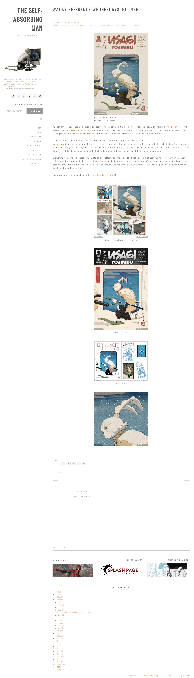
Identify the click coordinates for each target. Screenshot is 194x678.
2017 (58, 644)
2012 (58, 657)
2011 (58, 659)
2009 (58, 664)
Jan (60, 628)
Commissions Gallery (32, 159)
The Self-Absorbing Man (28, 19)
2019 (58, 638)
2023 (58, 599)
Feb (60, 625)
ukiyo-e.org (58, 144)
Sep (60, 610)
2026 (58, 592)
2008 (58, 667)
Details (71, 26)
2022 (58, 631)
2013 (58, 654)
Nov (60, 605)
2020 (58, 636)
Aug (60, 615)
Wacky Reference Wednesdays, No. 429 (74, 613)
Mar (59, 623)
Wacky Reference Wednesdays (125, 26)
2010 (58, 662)
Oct (59, 607)
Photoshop (95, 26)
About (40, 128)
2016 (58, 646)
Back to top (59, 548)
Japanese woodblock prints (79, 130)
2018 (58, 641)
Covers (63, 26)
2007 (58, 670)
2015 (58, 649)
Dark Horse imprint (105, 175)
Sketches (106, 26)
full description (175, 127)
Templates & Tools (33, 146)
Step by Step (36, 163)
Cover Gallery (35, 154)
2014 (58, 651)
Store (40, 132)
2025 (58, 594)
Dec (60, 602)
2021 (58, 633)
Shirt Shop (37, 150)
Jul (59, 618)
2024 (58, 597)
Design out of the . (178, 676)
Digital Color (83, 26)
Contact (38, 141)
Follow (34, 111)
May (60, 620)
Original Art (36, 137)
